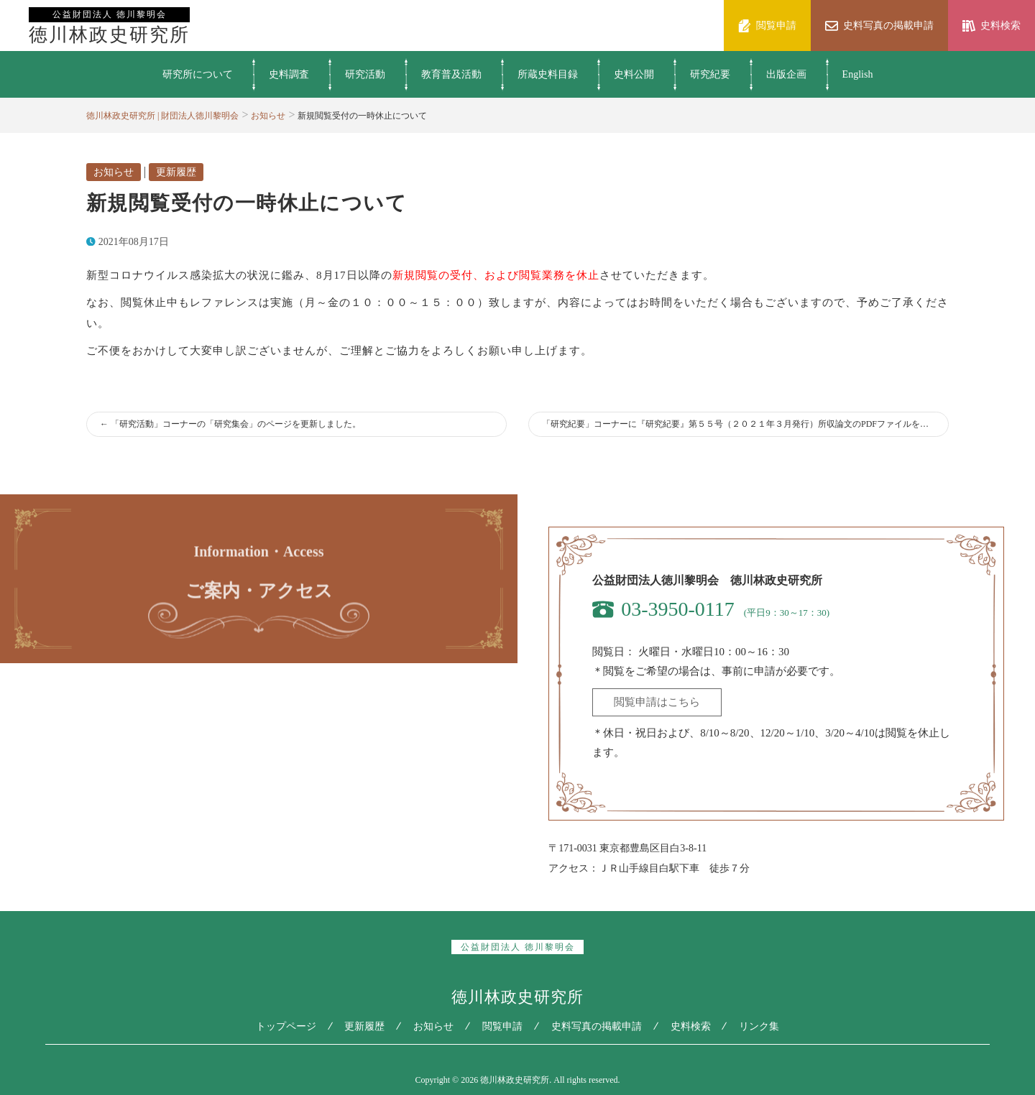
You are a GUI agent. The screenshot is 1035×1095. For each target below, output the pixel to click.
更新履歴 (176, 172)
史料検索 (691, 1026)
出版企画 (786, 74)
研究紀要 (710, 74)
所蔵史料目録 (548, 74)
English (857, 74)
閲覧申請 (502, 1026)
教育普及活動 (451, 74)
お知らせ (268, 116)
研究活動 (365, 74)
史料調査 (289, 74)
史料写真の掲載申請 (596, 1026)
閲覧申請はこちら (657, 702)
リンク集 (760, 1026)
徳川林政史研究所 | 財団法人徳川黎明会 (162, 116)
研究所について (197, 74)
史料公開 (634, 74)
